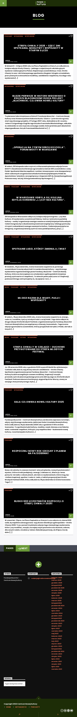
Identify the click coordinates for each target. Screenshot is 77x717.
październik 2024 (57, 606)
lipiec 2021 (55, 667)
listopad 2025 (56, 585)
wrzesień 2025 (56, 590)
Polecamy (8, 36)
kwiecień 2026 (56, 578)
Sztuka (23, 287)
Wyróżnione (29, 36)
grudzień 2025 (56, 583)
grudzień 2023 (56, 616)
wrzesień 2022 (56, 654)
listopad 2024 (56, 603)
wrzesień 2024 (56, 608)
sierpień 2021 (56, 664)
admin (7, 60)
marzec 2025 (56, 601)
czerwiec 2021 (56, 669)
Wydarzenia (18, 36)
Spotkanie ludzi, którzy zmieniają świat (39, 248)
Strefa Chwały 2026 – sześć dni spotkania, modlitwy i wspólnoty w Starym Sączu (38, 48)
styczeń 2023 (56, 644)
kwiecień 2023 (56, 636)
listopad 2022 (56, 649)
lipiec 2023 (55, 628)
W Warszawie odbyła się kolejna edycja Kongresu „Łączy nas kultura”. (38, 199)
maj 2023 (54, 634)
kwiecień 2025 (56, 598)
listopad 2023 (56, 618)
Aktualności (21, 707)
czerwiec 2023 (56, 631)
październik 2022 (57, 651)
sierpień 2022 (56, 656)
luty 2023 (54, 641)
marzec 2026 (56, 580)
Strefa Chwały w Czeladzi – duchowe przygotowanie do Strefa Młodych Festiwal (39, 349)
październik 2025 (57, 588)
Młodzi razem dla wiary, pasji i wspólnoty (39, 299)
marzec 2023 (56, 639)
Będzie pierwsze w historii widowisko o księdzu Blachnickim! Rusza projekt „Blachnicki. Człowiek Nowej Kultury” (39, 98)
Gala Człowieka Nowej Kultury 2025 (39, 401)
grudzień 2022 (56, 646)
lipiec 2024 (55, 611)
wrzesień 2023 (56, 623)
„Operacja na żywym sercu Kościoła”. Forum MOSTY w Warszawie (39, 148)
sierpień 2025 (56, 593)
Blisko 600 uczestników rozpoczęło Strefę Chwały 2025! (39, 502)
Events (7, 187)
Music (7, 287)
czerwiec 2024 (56, 613)
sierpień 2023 (56, 626)
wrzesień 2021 (56, 661)
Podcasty (35, 707)
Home (8, 707)
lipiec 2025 (55, 596)
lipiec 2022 (55, 659)
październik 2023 (57, 621)
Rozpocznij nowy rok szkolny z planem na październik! (39, 452)
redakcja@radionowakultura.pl (43, 578)
